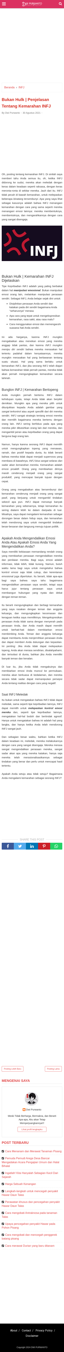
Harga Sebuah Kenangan (20, 1184)
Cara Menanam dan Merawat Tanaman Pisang (33, 1151)
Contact (26, 1330)
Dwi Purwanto (33, 1109)
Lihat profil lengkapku (32, 1129)
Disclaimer (32, 1335)
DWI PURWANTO (39, 1347)
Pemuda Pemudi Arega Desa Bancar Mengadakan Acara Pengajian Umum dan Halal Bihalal (30, 1162)
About (13, 1330)
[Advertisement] (32, 47)
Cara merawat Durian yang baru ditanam (29, 1245)
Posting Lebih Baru (12, 1069)
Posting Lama (53, 1069)
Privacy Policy (44, 1330)
